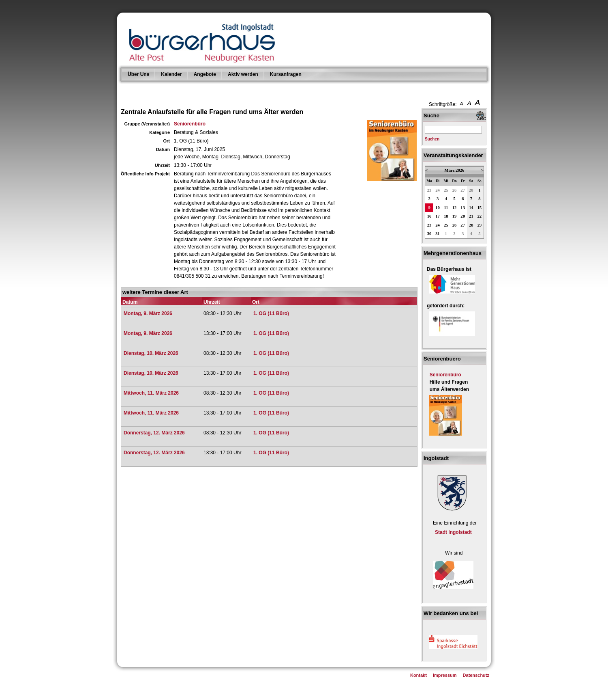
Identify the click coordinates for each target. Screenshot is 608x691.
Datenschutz (476, 675)
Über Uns (138, 74)
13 (462, 207)
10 (437, 207)
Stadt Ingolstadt (453, 532)
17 (437, 216)
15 (479, 207)
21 (471, 216)
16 (429, 216)
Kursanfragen (286, 74)
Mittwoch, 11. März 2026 (151, 393)
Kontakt (418, 675)
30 (429, 233)
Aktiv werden (243, 74)
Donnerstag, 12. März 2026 (154, 433)
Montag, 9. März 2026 (148, 313)
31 (437, 233)
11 (446, 207)
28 (471, 190)
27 (462, 190)
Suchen (432, 139)
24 (437, 190)
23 (429, 190)
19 (454, 216)
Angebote (205, 74)
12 (454, 207)
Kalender (171, 74)
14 (471, 207)
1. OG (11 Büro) (271, 313)
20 (462, 216)
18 (446, 216)
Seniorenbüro (190, 124)
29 (479, 225)
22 (479, 216)
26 (454, 190)
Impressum (445, 675)
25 (446, 190)
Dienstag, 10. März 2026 (151, 353)
